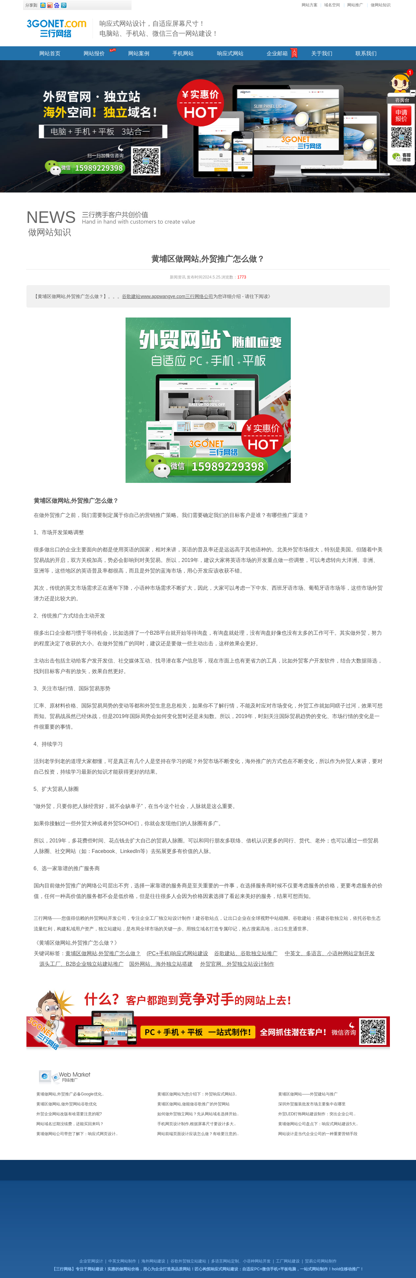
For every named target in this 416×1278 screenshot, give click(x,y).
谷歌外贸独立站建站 (188, 1261)
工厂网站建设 (288, 1261)
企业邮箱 (277, 53)
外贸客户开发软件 (314, 660)
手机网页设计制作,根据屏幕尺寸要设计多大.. (196, 1124)
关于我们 (321, 53)
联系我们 (366, 53)
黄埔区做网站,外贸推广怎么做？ (76, 500)
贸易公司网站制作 (321, 1261)
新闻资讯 (178, 277)
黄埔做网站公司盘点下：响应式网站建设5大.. (318, 1124)
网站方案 (310, 5)
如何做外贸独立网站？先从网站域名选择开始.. (198, 1114)
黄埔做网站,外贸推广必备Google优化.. (70, 1094)
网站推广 (355, 5)
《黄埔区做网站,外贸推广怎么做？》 (77, 943)
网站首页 (49, 53)
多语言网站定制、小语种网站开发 (241, 1261)
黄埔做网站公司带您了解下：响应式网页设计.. (77, 1133)
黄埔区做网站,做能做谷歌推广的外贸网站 (193, 1104)
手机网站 (183, 53)
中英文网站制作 (122, 1261)
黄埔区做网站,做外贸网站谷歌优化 (66, 1104)
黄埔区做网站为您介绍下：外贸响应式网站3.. (197, 1094)
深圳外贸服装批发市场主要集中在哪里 (312, 1104)
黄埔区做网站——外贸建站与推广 (308, 1094)
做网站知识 (381, 5)
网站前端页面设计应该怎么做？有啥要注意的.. (198, 1133)
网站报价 (94, 53)
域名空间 (332, 5)
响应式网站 (230, 53)
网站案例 (138, 53)
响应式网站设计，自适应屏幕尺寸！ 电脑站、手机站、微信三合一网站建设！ (158, 28)
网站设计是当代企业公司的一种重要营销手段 (318, 1133)
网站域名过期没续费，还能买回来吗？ (70, 1124)
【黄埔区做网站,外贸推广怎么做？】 (70, 296)
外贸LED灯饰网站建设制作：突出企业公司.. (317, 1114)
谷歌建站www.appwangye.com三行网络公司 (167, 296)
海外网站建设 (153, 1261)
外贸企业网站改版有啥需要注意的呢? (69, 1114)
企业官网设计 (91, 1261)
